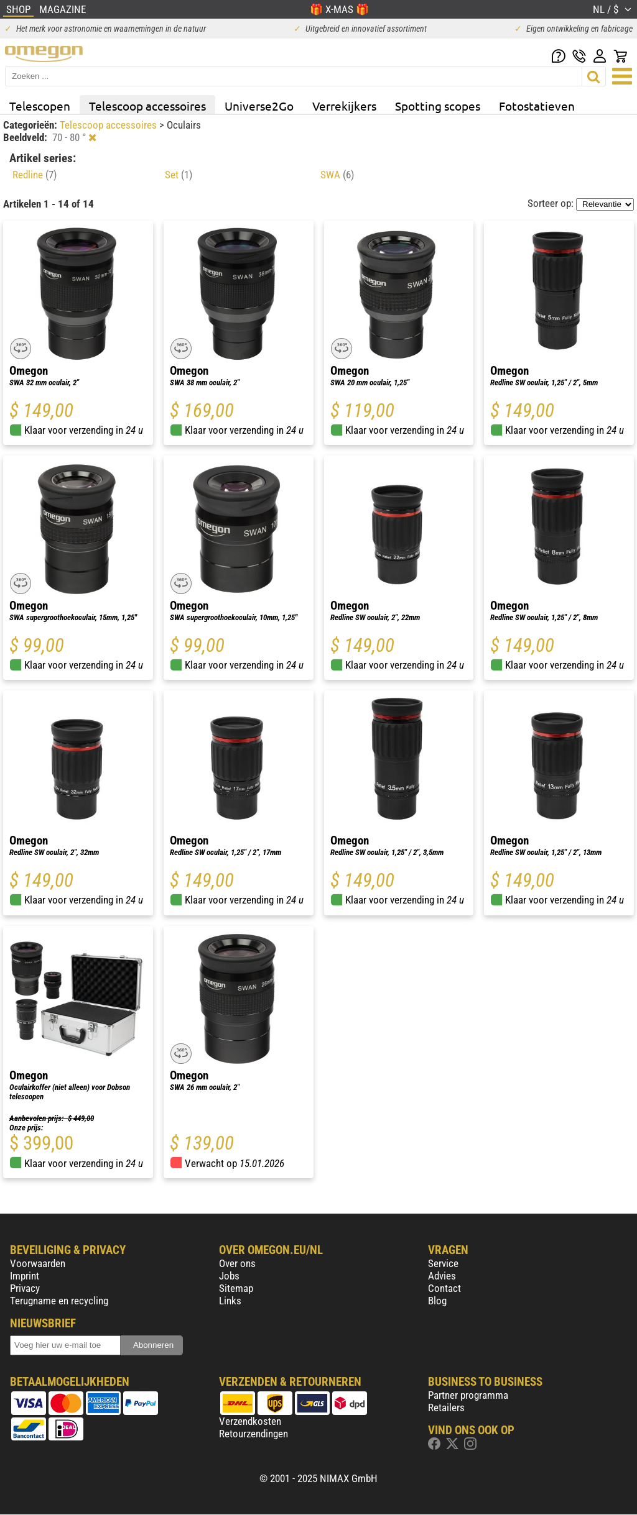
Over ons (237, 1263)
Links (230, 1300)
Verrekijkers (344, 105)
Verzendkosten (250, 1421)
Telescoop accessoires (147, 105)
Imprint (24, 1276)
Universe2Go (259, 105)
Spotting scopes (437, 105)
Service (443, 1263)
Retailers (446, 1407)
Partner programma (468, 1395)
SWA (337, 174)
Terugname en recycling (59, 1300)
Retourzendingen (253, 1433)
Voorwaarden (37, 1263)
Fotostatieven (537, 105)
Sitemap (236, 1288)
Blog (437, 1300)
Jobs (229, 1276)
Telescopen (39, 105)
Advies (442, 1276)
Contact (444, 1288)
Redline (34, 174)
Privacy (25, 1288)
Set (178, 174)
